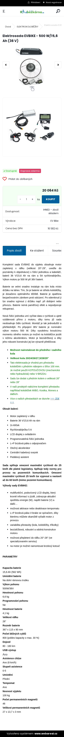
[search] (58, 11)
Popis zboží (14, 251)
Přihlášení (35, 2)
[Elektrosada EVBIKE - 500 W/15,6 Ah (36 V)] (32, 65)
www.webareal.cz (45, 733)
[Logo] (32, 11)
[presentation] (6, 64)
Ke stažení (37, 251)
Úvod (8, 26)
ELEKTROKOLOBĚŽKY (27, 26)
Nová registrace (53, 2)
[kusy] (26, 199)
